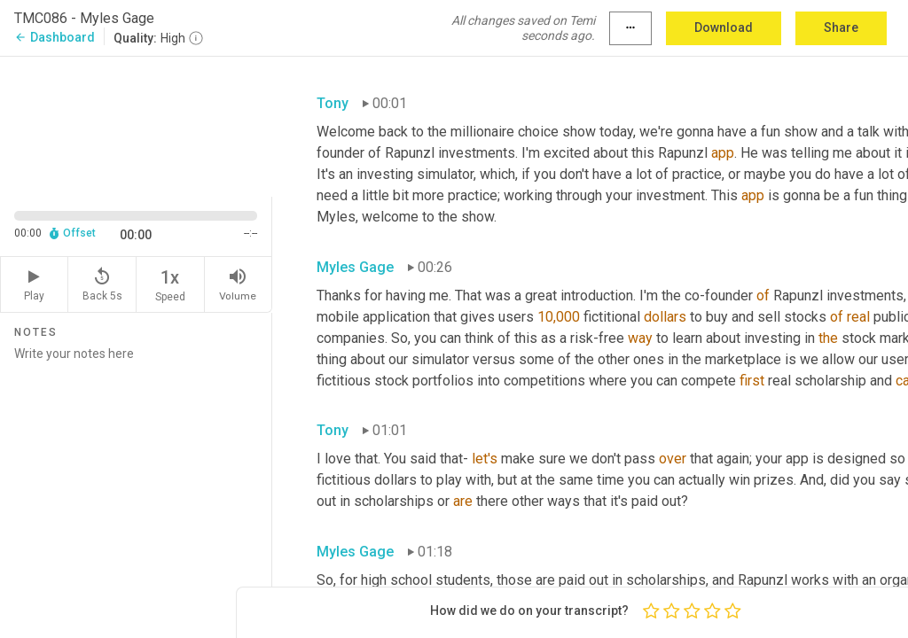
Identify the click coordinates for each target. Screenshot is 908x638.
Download (723, 27)
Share (841, 27)
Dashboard (54, 37)
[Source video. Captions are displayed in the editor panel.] (136, 125)
